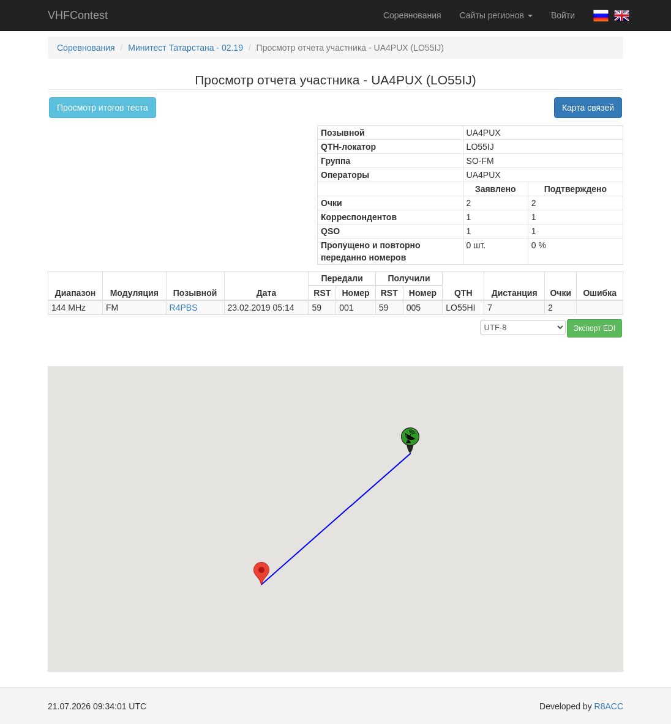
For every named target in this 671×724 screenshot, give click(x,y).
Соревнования (412, 15)
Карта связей (588, 108)
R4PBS (184, 307)
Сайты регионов (496, 15)
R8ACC (608, 706)
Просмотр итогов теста (102, 108)
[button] (261, 573)
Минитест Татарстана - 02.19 (185, 48)
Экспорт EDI (594, 328)
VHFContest (78, 15)
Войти (563, 15)
